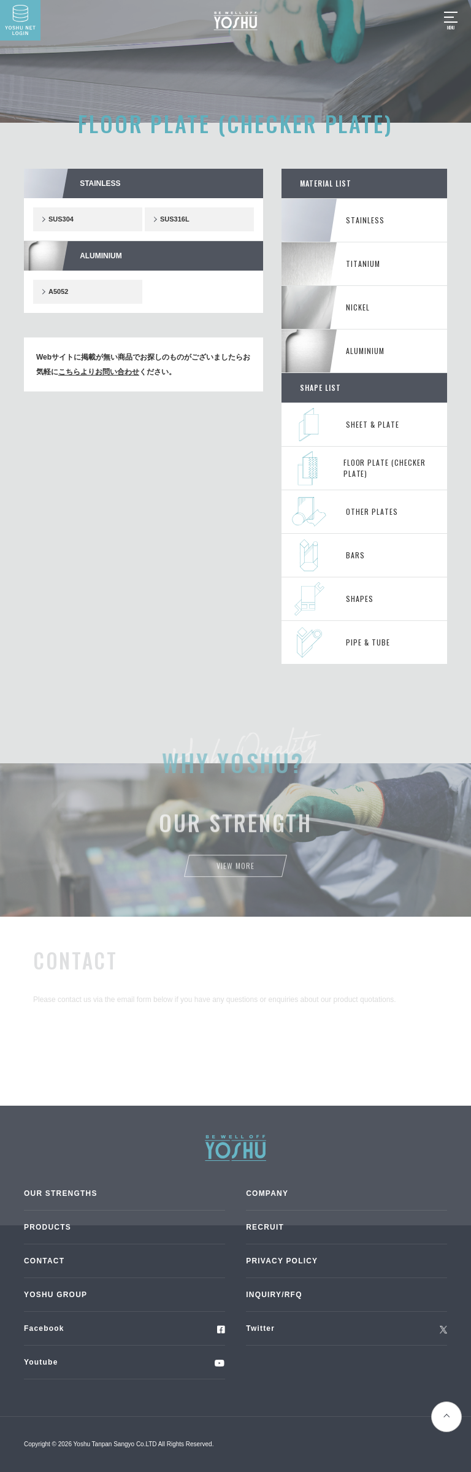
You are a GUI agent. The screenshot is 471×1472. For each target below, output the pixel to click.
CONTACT (44, 1261)
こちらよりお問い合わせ (98, 372)
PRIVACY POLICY (282, 1261)
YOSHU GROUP (55, 1294)
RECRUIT (265, 1227)
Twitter (260, 1328)
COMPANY (267, 1193)
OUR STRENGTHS (61, 1193)
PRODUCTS (47, 1227)
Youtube (41, 1362)
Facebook (44, 1328)
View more (235, 870)
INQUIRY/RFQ (274, 1294)
